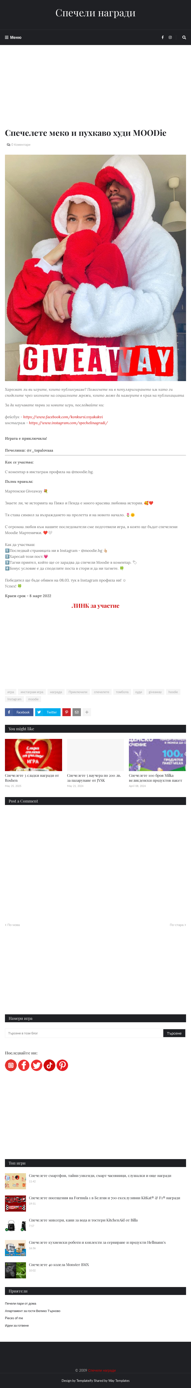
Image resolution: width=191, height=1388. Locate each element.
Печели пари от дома (20, 1303)
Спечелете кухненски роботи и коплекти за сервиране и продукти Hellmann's (97, 1242)
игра (10, 692)
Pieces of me (14, 1318)
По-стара (177, 925)
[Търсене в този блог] (84, 1033)
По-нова (13, 925)
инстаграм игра (32, 692)
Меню (16, 37)
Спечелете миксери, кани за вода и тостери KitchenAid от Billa (83, 1220)
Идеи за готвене (17, 1325)
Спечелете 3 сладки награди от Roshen (32, 778)
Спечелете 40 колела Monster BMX (59, 1264)
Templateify (84, 1381)
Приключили (78, 692)
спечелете (101, 692)
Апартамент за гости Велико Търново (32, 1311)
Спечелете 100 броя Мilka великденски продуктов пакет (155, 778)
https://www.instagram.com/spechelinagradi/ (68, 422)
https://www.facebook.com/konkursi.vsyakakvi (63, 416)
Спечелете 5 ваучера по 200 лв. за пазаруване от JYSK (94, 778)
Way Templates (119, 1381)
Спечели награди (95, 12)
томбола (122, 692)
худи (138, 692)
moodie (33, 699)
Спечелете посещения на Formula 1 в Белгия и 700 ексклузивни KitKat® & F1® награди (104, 1197)
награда (56, 692)
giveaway (155, 692)
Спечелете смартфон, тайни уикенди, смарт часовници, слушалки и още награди (100, 1175)
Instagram (14, 699)
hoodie (173, 692)
